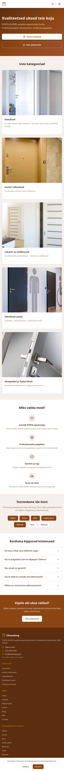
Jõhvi (35, 518)
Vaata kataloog (32, 36)
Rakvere (44, 524)
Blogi (4, 711)
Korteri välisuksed (9, 672)
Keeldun (26, 766)
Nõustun (38, 766)
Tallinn (13, 518)
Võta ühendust (32, 618)
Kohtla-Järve (49, 518)
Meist (4, 695)
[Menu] (59, 3)
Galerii (4, 707)
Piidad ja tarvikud (9, 684)
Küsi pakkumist (32, 44)
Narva (24, 518)
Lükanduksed (7, 676)
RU (53, 4)
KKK (3, 715)
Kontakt (5, 719)
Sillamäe (19, 524)
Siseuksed (6, 668)
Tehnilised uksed (8, 680)
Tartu (32, 524)
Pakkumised (7, 703)
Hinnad (5, 699)
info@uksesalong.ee (13, 654)
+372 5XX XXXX (11, 650)
